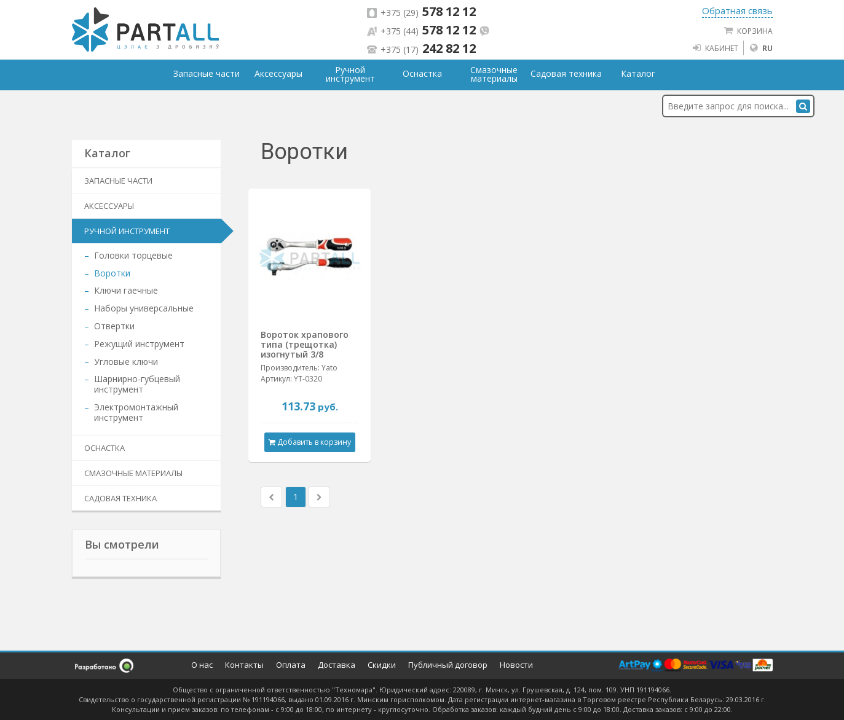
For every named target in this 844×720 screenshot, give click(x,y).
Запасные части (118, 180)
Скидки (382, 664)
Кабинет (715, 48)
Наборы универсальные (144, 308)
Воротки (112, 273)
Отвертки (114, 326)
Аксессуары (109, 205)
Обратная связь (737, 10)
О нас (202, 664)
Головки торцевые (133, 255)
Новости (516, 664)
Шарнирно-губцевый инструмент (137, 384)
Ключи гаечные (126, 290)
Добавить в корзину (310, 442)
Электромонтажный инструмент (136, 412)
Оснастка (104, 447)
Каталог (638, 73)
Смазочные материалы (133, 473)
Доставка (336, 664)
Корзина (748, 30)
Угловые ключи (126, 361)
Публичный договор (447, 664)
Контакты (244, 664)
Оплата (291, 664)
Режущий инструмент (139, 344)
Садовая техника (120, 498)
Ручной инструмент (127, 231)
